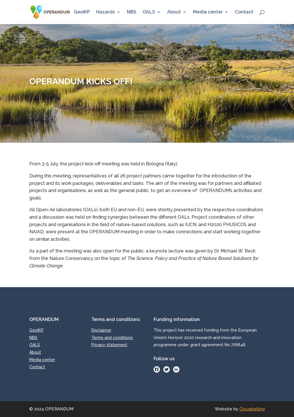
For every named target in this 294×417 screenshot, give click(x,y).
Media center (208, 12)
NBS (131, 12)
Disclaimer (101, 330)
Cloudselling (252, 409)
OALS (149, 12)
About (174, 12)
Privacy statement (109, 344)
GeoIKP (82, 12)
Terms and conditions (112, 337)
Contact (244, 12)
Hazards (105, 12)
